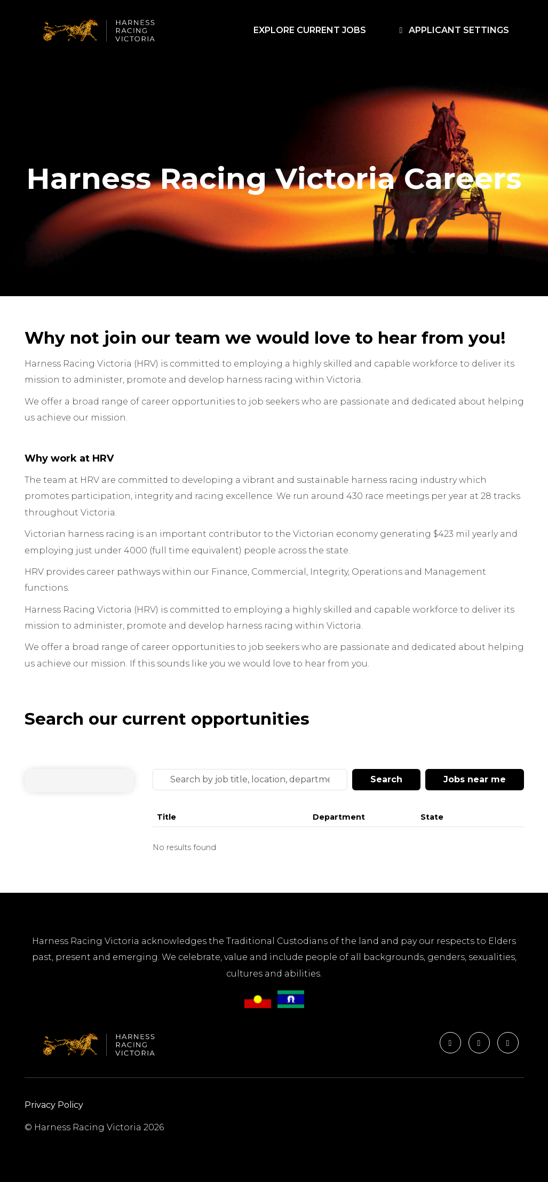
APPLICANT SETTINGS (452, 30)
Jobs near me (474, 779)
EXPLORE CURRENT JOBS (311, 29)
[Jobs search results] (338, 834)
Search (386, 779)
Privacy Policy (54, 1105)
